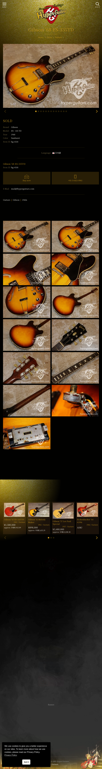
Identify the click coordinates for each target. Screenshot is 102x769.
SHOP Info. (51, 629)
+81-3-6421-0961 (75, 180)
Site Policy (51, 747)
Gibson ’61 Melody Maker (37, 520)
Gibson (14, 127)
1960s (24, 200)
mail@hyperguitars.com (22, 188)
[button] (36, 111)
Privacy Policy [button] (10, 755)
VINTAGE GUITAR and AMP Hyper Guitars (51, 761)
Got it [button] (26, 762)
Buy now (27, 180)
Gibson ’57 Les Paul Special (62, 522)
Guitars (6, 200)
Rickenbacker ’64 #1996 (85, 520)
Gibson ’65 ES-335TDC (14, 519)
